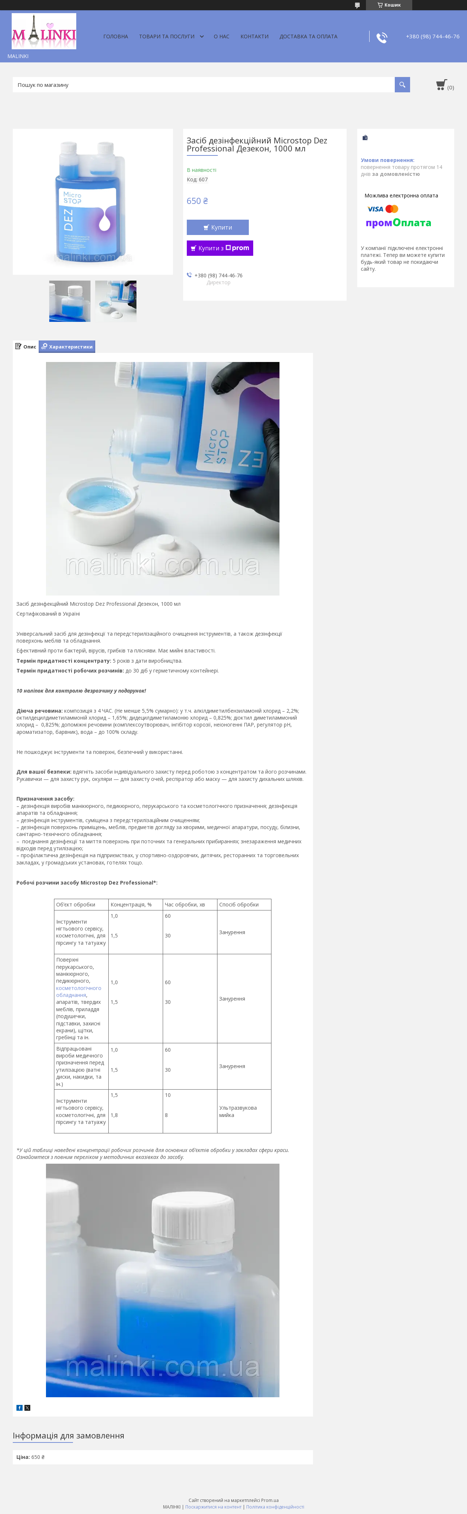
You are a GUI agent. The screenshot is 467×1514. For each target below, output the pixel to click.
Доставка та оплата (308, 36)
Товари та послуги (166, 36)
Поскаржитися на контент (213, 1507)
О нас (221, 36)
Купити (221, 227)
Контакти (254, 36)
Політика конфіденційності (275, 1507)
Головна (115, 36)
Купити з (223, 248)
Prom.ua (270, 1500)
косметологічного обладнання (78, 991)
